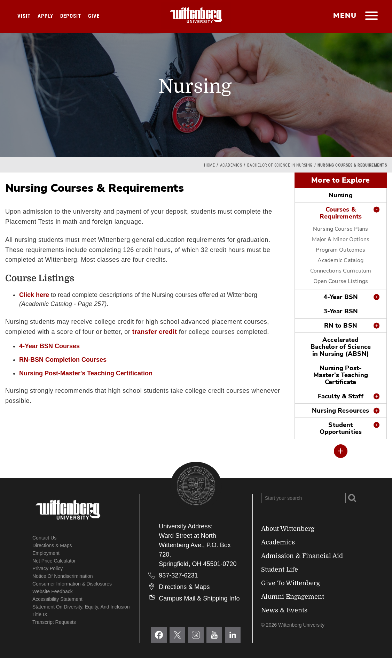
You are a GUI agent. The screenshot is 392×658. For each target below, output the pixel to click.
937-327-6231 (178, 575)
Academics (231, 165)
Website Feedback (52, 591)
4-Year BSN (340, 296)
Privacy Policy (47, 568)
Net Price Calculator (54, 561)
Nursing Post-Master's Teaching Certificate (340, 375)
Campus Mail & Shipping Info (199, 598)
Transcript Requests (54, 622)
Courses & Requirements (341, 213)
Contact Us (44, 538)
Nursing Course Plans (340, 229)
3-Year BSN (340, 311)
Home (209, 165)
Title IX (39, 614)
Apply (45, 16)
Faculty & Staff (340, 396)
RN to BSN (340, 325)
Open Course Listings (340, 281)
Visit (24, 16)
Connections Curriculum (340, 271)
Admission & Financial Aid (302, 555)
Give (94, 16)
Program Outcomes (340, 250)
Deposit (70, 16)
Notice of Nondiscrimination (62, 576)
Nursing (341, 195)
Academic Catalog (340, 260)
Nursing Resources (340, 410)
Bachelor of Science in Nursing (280, 165)
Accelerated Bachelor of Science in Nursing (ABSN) (341, 346)
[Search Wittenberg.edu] (303, 498)
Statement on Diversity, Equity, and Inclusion (81, 607)
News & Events (284, 610)
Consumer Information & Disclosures (72, 584)
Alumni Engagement (292, 596)
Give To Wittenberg (290, 583)
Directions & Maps (52, 545)
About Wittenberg (287, 528)
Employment (46, 553)
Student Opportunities (341, 428)
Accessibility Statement (57, 599)
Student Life (279, 569)
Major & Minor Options (340, 239)
